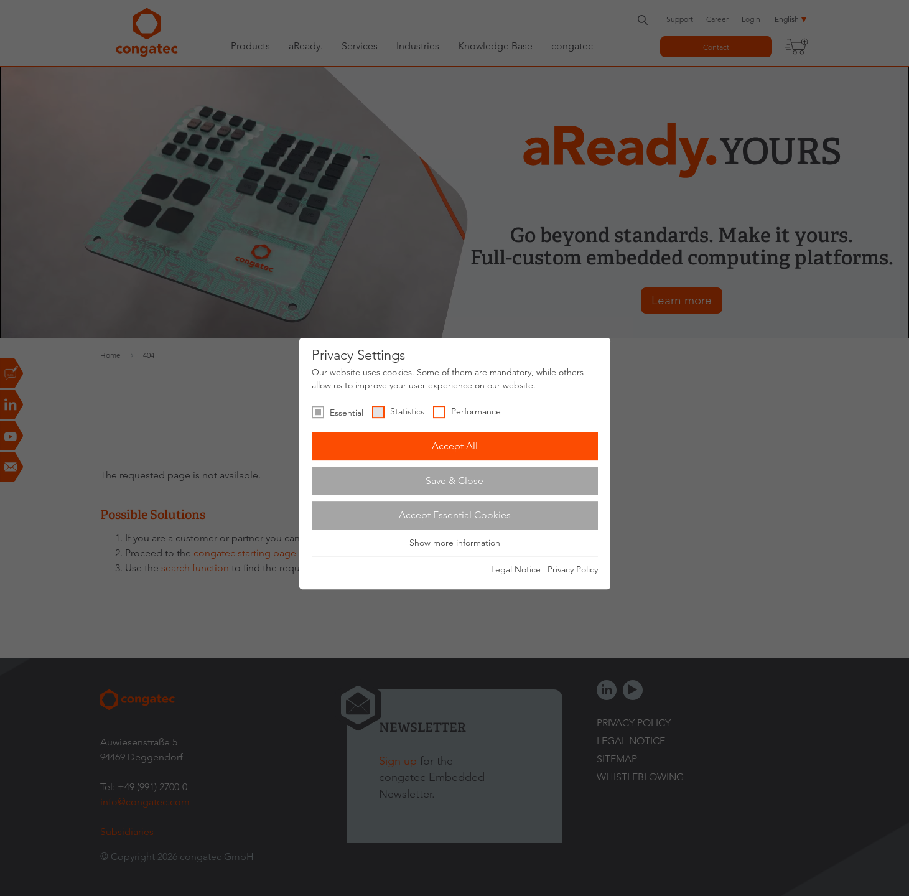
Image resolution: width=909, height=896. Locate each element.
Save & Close (454, 481)
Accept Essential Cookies (455, 515)
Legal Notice (516, 569)
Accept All (455, 446)
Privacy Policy (573, 569)
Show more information (454, 542)
